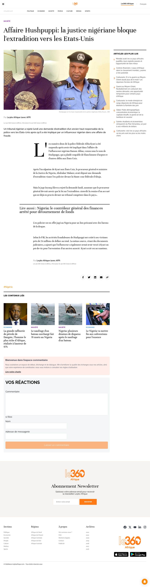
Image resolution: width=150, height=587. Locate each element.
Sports (87, 26)
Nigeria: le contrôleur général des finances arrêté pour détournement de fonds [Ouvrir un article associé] (61, 225)
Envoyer (88, 517)
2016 (87, 564)
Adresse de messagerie (17, 447)
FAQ (60, 550)
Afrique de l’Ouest (37, 550)
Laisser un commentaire (56, 460)
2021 (87, 550)
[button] (145, 582)
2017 (87, 562)
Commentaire (12, 407)
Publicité (61, 559)
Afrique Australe (36, 559)
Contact (61, 556)
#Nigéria (8, 302)
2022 (87, 548)
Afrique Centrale (36, 553)
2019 (87, 556)
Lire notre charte (13, 387)
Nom (8, 436)
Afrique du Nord (36, 548)
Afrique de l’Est (36, 556)
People (60, 26)
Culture (70, 26)
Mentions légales (64, 553)
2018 (87, 559)
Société (51, 26)
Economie (41, 26)
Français (143, 4)
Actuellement (8, 26)
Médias (78, 26)
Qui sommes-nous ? (65, 548)
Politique (30, 26)
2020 (87, 553)
